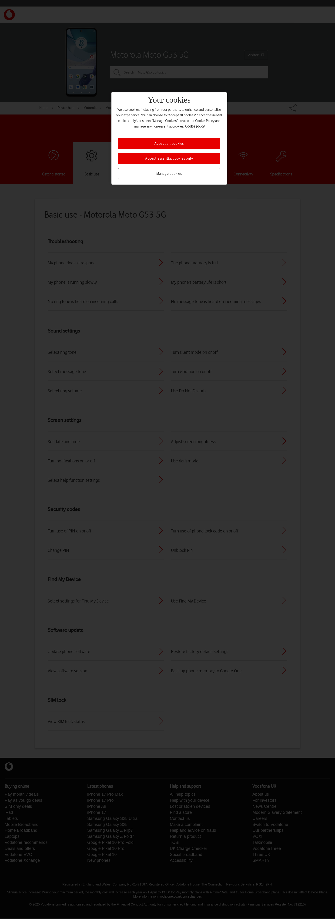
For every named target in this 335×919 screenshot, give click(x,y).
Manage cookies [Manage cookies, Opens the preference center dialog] (169, 174)
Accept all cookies (169, 143)
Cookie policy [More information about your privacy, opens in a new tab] (194, 126)
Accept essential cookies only (169, 158)
